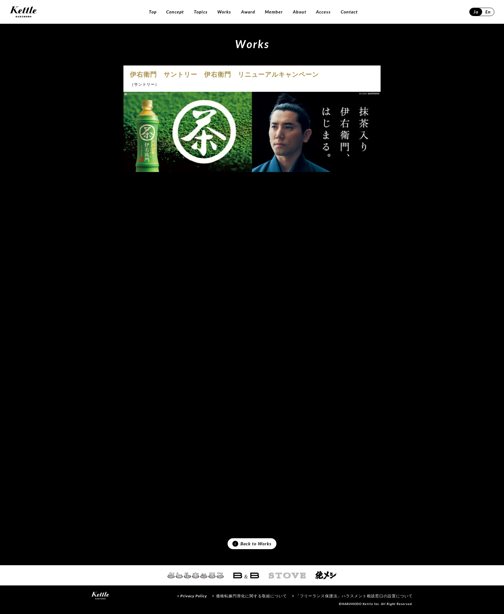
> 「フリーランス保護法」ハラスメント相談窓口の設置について (352, 596)
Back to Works (252, 544)
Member (274, 11)
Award (248, 11)
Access (323, 11)
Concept (175, 11)
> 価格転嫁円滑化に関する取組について (249, 596)
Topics (201, 11)
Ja (475, 11)
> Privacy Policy (192, 595)
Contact (349, 11)
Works (224, 11)
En (488, 11)
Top (153, 11)
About (299, 11)
